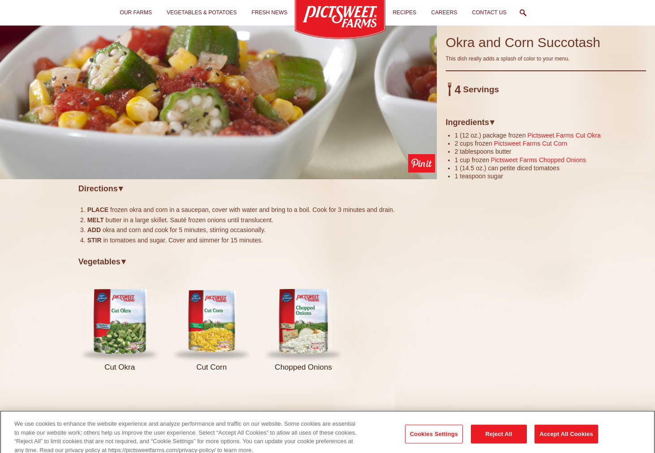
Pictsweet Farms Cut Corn (530, 143)
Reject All (498, 440)
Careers (444, 12)
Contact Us (489, 12)
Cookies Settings (434, 440)
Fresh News (270, 12)
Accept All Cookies (566, 440)
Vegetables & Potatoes (202, 12)
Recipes (405, 12)
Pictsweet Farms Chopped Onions (538, 160)
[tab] (257, 188)
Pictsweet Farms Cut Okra (563, 135)
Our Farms (136, 12)
